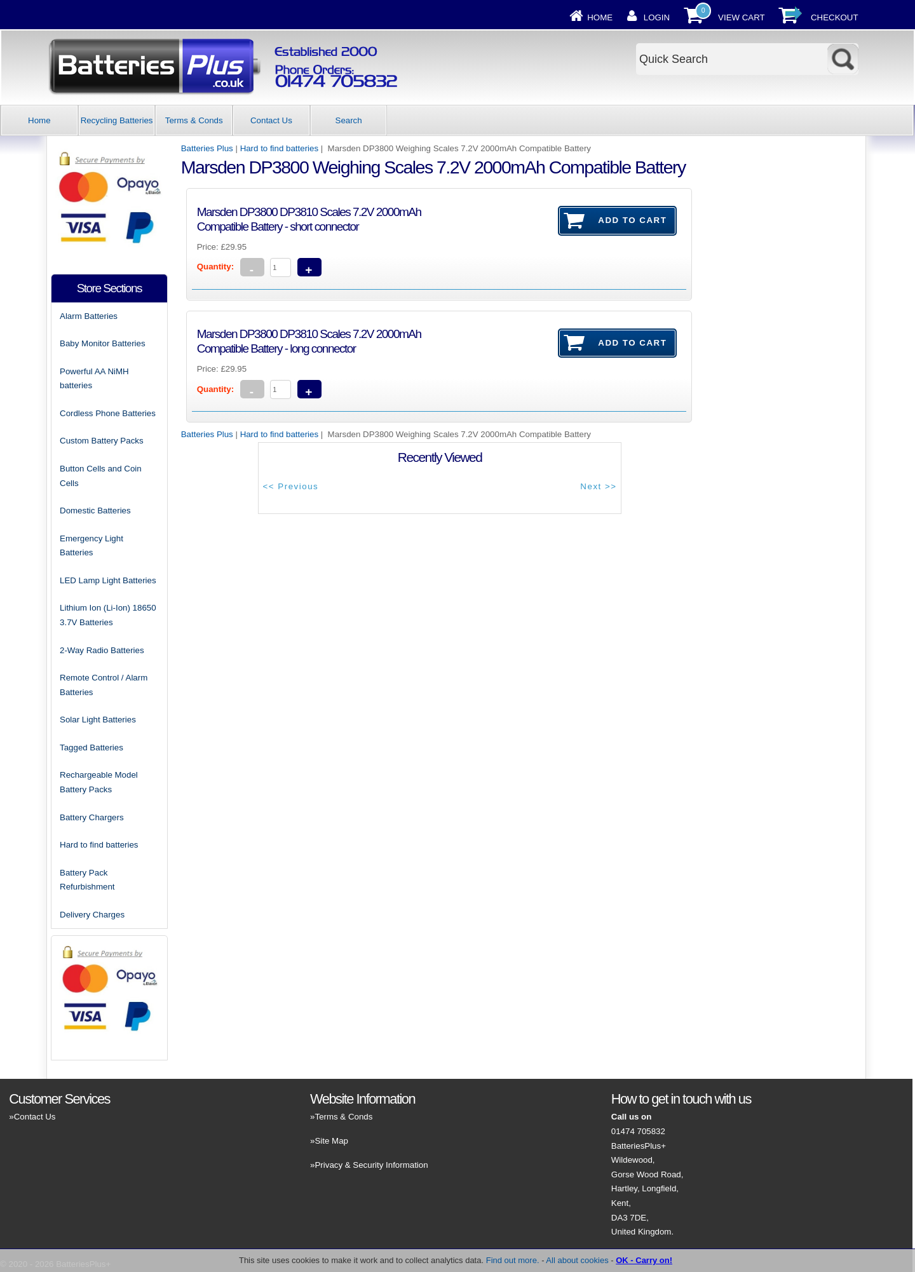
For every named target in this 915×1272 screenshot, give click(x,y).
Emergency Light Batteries (91, 546)
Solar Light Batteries (98, 719)
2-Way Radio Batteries (102, 650)
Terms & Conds (194, 120)
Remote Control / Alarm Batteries (103, 685)
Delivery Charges (92, 914)
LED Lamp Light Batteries (108, 580)
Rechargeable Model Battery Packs (99, 782)
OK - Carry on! (644, 1260)
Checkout (834, 17)
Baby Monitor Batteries (103, 343)
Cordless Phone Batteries (108, 413)
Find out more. (512, 1260)
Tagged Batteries (91, 747)
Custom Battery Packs (102, 440)
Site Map (331, 1141)
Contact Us (271, 120)
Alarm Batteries (89, 316)
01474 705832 (638, 1131)
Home (600, 17)
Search (349, 120)
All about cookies (577, 1260)
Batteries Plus (207, 148)
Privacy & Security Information (371, 1165)
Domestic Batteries (95, 510)
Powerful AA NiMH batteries (94, 379)
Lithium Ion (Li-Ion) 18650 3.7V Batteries (108, 615)
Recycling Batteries (117, 120)
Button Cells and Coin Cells (101, 476)
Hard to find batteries (279, 148)
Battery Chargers (92, 817)
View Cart (741, 17)
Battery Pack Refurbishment (87, 880)
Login (657, 17)
